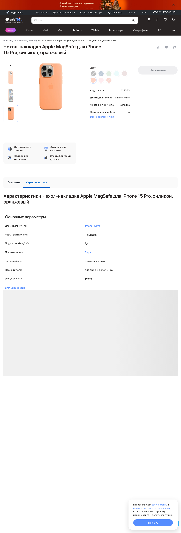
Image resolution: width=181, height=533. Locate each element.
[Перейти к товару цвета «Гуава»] (109, 80)
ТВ (159, 30)
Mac (60, 30)
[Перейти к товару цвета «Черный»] (93, 73)
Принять (153, 522)
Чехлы (32, 40)
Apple (88, 252)
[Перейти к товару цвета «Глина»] (124, 73)
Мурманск (14, 12)
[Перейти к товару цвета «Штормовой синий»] (101, 73)
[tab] (14, 182)
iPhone (29, 30)
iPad (45, 30)
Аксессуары (116, 30)
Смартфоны (140, 30)
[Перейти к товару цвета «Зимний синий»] (117, 73)
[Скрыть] (173, 5)
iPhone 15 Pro (92, 225)
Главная (7, 40)
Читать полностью (14, 287)
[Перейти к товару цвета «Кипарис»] (109, 73)
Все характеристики (102, 116)
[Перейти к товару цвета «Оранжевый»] (93, 80)
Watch (95, 30)
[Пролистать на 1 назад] (10, 65)
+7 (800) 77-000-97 (164, 12)
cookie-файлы (160, 504)
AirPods (77, 30)
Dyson (10, 30)
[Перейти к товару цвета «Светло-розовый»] (101, 80)
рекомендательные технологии (151, 508)
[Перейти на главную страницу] (14, 20)
